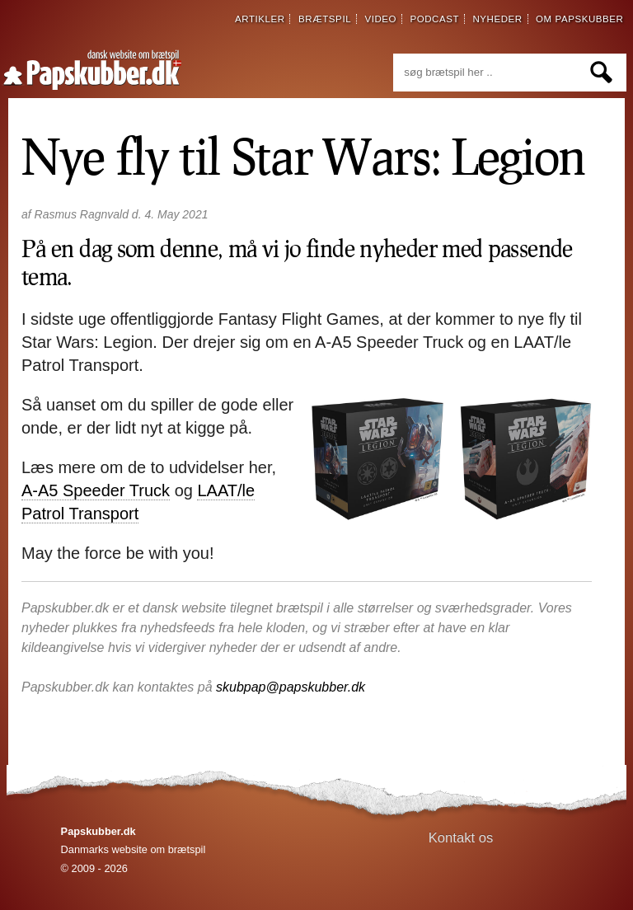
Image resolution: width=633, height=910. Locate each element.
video (380, 19)
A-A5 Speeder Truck (95, 490)
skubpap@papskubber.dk (290, 687)
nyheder (497, 19)
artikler (260, 19)
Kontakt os (461, 838)
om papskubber (579, 19)
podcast (434, 19)
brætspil (324, 19)
